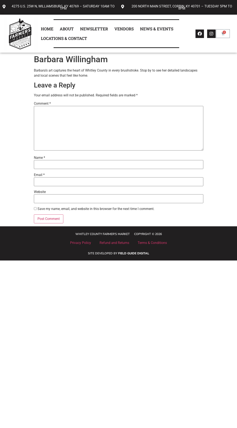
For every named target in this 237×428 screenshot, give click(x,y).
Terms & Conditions (152, 243)
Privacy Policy (80, 243)
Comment (42, 103)
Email (39, 175)
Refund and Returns (114, 243)
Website (40, 192)
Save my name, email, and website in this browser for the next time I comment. (95, 209)
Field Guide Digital (133, 253)
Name (39, 157)
